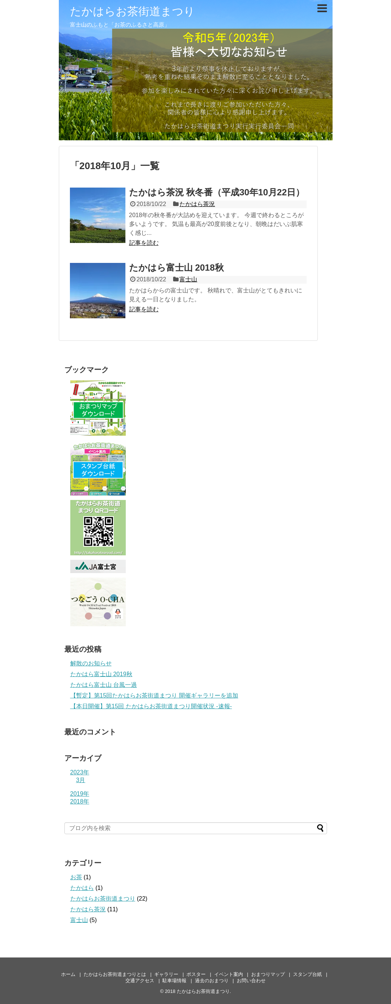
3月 (80, 780)
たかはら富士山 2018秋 (176, 268)
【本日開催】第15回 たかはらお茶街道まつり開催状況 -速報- (151, 706)
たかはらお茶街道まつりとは (115, 974)
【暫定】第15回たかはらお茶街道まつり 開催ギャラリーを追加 (154, 695)
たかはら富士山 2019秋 (101, 674)
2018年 (80, 801)
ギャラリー (166, 974)
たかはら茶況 (197, 204)
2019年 (80, 794)
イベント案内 (228, 974)
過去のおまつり (212, 980)
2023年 (80, 772)
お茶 (76, 877)
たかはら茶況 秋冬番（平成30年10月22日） (217, 192)
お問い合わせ (251, 980)
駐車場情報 (174, 980)
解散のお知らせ (91, 663)
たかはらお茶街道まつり (132, 11)
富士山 (188, 279)
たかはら (82, 888)
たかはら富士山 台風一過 (103, 685)
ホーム (68, 974)
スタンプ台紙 (307, 974)
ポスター (196, 974)
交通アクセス (139, 980)
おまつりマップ (268, 974)
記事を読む (144, 243)
